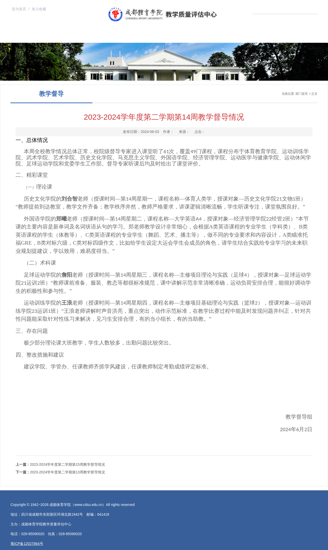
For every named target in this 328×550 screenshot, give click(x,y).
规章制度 (155, 36)
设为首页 (19, 9)
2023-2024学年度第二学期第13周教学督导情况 (60, 472)
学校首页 (18, 36)
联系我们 (291, 36)
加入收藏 (39, 9)
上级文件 (121, 36)
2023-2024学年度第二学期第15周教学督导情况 (60, 464)
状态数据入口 (227, 36)
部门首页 (53, 36)
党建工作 (257, 36)
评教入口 (189, 36)
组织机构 (87, 36)
